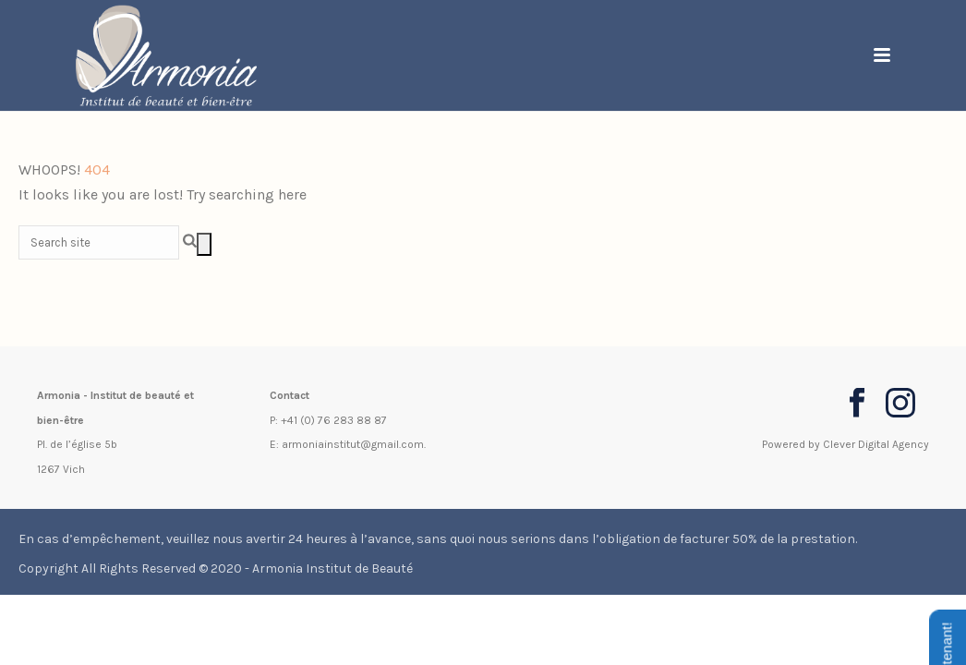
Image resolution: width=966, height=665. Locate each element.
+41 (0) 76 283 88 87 (334, 420)
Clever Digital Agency (876, 444)
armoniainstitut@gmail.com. (354, 444)
